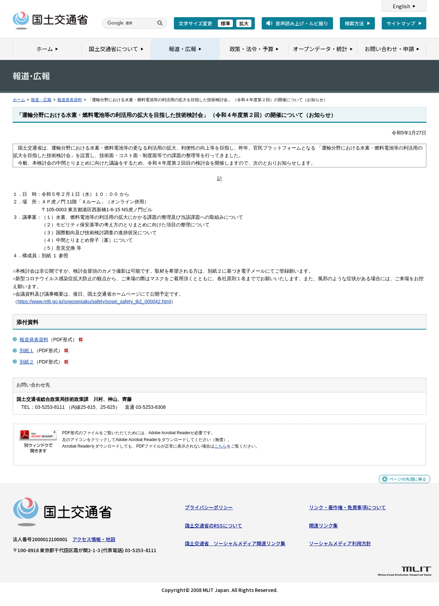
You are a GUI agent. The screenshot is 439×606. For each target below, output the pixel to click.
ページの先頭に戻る (405, 484)
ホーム (19, 99)
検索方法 (354, 23)
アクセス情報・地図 (93, 540)
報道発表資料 (69, 99)
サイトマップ (401, 23)
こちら (220, 446)
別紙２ (27, 362)
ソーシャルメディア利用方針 (340, 545)
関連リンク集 (323, 526)
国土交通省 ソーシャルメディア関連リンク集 (235, 545)
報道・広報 (41, 99)
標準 (225, 23)
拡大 (244, 23)
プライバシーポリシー (209, 509)
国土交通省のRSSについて (213, 526)
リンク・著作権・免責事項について (347, 509)
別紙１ (27, 350)
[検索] (127, 23)
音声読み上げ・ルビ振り (301, 23)
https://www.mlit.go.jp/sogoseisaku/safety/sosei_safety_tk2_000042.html (94, 301)
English (401, 6)
